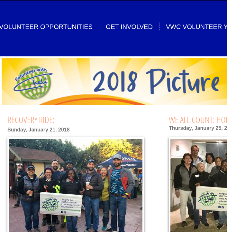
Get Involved (129, 26)
